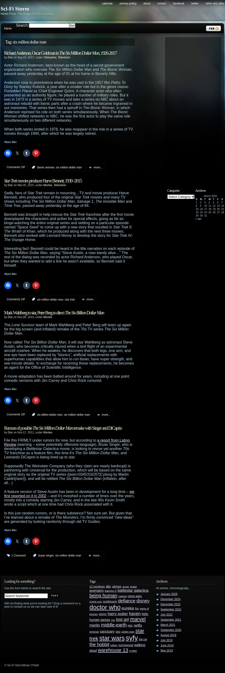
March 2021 (168, 625)
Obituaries (50, 57)
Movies (47, 185)
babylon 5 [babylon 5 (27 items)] (111, 590)
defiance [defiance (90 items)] (126, 600)
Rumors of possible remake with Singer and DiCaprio (63, 428)
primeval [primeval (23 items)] (94, 631)
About (146, 3)
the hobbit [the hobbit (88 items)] (99, 644)
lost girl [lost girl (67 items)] (122, 619)
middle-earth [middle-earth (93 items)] (114, 624)
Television (64, 57)
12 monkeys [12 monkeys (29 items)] (97, 586)
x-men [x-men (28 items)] (133, 650)
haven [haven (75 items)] (135, 613)
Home (8, 28)
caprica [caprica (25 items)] (122, 596)
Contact (161, 3)
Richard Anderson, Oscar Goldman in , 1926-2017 (60, 53)
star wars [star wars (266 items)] (112, 638)
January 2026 (169, 594)
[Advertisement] (195, 109)
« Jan (198, 218)
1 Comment (18, 555)
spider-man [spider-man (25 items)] (128, 631)
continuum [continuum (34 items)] (110, 601)
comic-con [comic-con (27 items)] (96, 601)
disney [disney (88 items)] (142, 600)
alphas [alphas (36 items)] (116, 586)
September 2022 (171, 609)
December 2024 (170, 599)
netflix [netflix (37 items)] (138, 625)
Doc (10, 57)
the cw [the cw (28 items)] (143, 639)
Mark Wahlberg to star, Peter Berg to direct (54, 312)
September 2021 (171, 619)
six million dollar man (69, 167)
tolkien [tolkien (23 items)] (114, 645)
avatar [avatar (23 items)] (133, 586)
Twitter (195, 3)
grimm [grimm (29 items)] (103, 614)
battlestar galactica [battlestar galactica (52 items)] (133, 590)
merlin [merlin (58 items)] (95, 625)
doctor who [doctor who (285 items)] (105, 607)
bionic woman (45, 167)
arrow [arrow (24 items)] (126, 586)
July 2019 (167, 640)
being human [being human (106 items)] (104, 595)
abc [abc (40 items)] (108, 586)
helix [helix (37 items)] (145, 614)
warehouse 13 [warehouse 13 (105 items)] (113, 650)
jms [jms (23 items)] (113, 620)
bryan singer (46, 555)
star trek (70, 299)
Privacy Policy (128, 3)
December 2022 (170, 604)
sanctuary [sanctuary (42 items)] (107, 631)
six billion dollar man (49, 414)
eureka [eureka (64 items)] (128, 608)
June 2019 (167, 645)
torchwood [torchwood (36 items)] (126, 645)
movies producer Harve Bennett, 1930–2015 (43, 180)
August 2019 (168, 635)
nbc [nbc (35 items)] (130, 625)
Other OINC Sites (215, 3)
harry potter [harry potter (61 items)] (118, 614)
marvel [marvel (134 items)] (138, 619)
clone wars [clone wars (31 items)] (135, 596)
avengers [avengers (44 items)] (97, 590)
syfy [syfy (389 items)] (132, 638)
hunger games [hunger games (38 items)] (100, 620)
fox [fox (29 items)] (137, 608)
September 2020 (171, 630)
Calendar (107, 3)
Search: (22, 25)
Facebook (178, 3)
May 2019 (167, 650)
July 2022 (167, 614)
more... (97, 167)
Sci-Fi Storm (15, 9)
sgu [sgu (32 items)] (118, 631)
